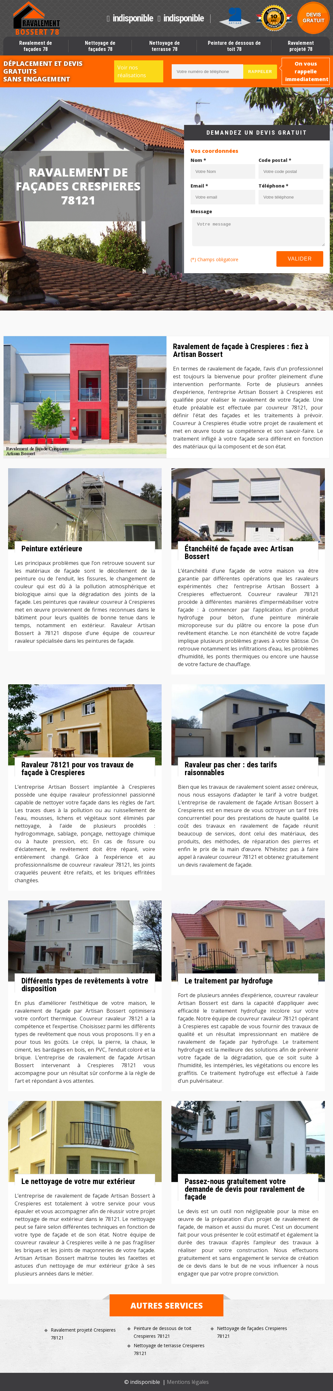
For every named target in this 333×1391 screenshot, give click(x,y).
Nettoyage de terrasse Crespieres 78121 (169, 1349)
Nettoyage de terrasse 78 (164, 46)
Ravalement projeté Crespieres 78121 (83, 1334)
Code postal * (275, 160)
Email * (199, 186)
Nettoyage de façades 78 (100, 46)
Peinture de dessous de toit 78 (234, 46)
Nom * (198, 160)
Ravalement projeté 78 (301, 46)
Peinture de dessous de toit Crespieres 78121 (163, 1332)
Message (201, 211)
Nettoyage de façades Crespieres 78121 (252, 1332)
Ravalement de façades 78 (35, 46)
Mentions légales (188, 1381)
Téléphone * (273, 186)
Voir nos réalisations (131, 71)
